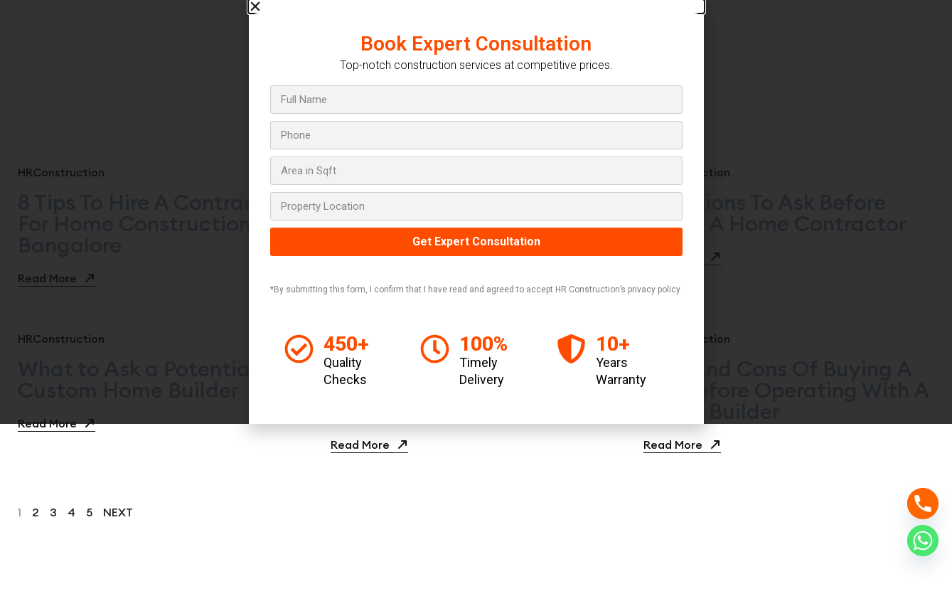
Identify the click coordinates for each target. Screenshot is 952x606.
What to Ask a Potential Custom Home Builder (137, 379)
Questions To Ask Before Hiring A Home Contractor (774, 212)
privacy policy (654, 289)
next (118, 512)
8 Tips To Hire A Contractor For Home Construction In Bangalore (151, 223)
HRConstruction (61, 172)
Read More (56, 277)
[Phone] (922, 503)
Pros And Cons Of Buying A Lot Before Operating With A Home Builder (786, 390)
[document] (476, 212)
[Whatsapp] (922, 540)
